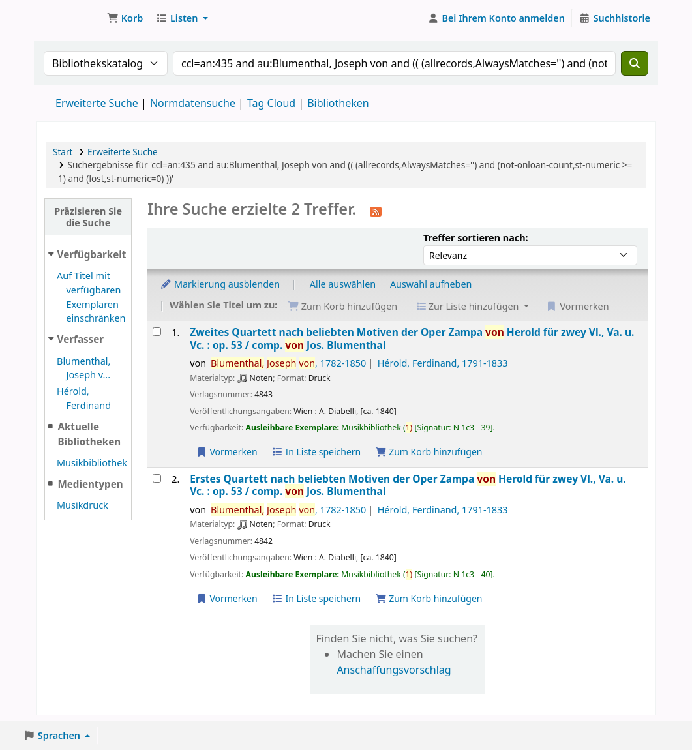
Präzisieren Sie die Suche (88, 216)
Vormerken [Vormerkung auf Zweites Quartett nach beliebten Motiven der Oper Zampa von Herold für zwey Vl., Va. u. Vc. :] (226, 451)
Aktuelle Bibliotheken (89, 434)
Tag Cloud (271, 103)
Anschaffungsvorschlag (394, 670)
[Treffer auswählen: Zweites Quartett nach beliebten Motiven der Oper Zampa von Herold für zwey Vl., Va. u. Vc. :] (157, 331)
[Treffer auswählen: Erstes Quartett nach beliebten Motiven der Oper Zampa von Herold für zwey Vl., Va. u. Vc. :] (157, 478)
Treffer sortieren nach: (475, 238)
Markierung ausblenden (220, 284)
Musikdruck (82, 505)
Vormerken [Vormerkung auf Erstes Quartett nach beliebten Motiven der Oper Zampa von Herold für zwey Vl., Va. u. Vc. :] (226, 598)
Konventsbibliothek (69, 18)
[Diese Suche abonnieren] (375, 210)
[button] (125, 18)
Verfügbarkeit (92, 254)
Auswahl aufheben (431, 284)
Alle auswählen (343, 284)
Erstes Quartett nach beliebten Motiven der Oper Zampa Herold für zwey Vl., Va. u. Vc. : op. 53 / (407, 485)
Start (63, 151)
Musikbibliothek (92, 463)
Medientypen (90, 483)
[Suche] (634, 63)
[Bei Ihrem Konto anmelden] (496, 18)
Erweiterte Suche (96, 103)
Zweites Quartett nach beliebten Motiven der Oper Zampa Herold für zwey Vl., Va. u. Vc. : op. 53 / (412, 339)
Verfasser (80, 339)
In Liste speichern (316, 451)
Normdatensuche (192, 103)
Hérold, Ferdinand (443, 363)
